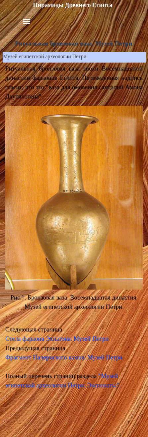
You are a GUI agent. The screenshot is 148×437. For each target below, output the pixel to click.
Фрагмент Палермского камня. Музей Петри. (64, 358)
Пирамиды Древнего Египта (72, 5)
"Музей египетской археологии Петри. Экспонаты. (61, 381)
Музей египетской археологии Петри (44, 57)
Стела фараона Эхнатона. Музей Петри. (57, 339)
